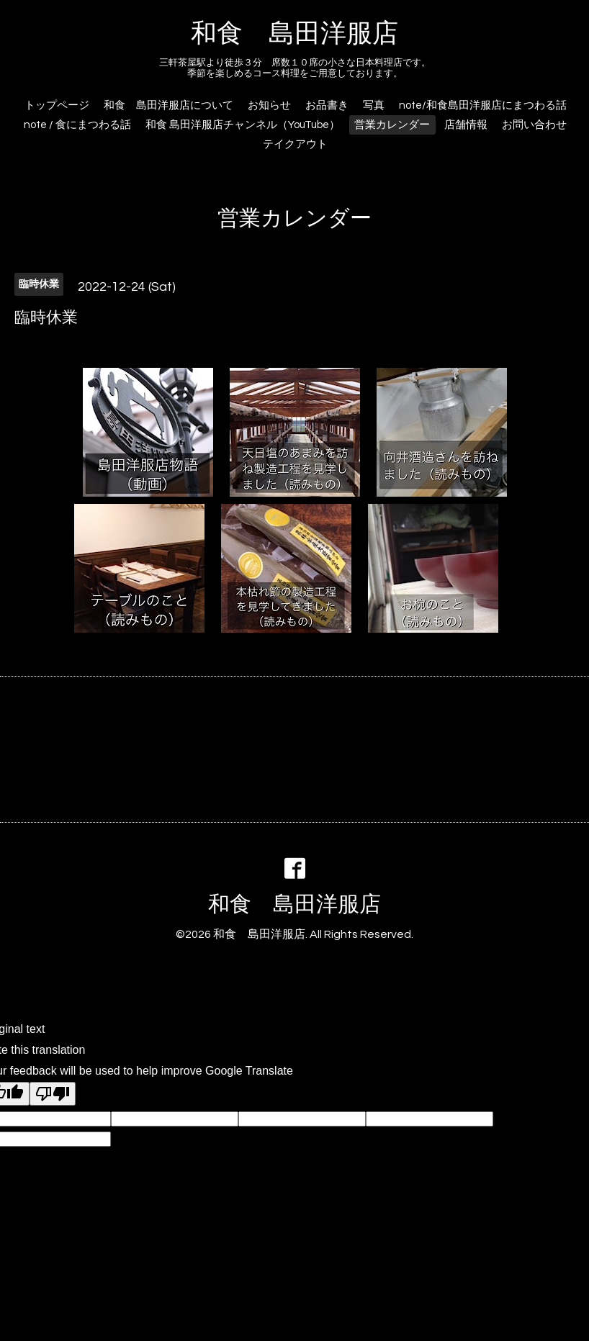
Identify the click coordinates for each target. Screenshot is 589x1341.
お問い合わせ (534, 124)
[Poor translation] (53, 1094)
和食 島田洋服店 (294, 34)
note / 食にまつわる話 (77, 124)
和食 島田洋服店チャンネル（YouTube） (242, 124)
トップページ (56, 105)
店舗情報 (465, 124)
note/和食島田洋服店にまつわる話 (483, 105)
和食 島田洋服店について (168, 105)
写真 (374, 105)
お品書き (327, 105)
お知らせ (269, 105)
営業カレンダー (392, 124)
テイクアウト (295, 144)
